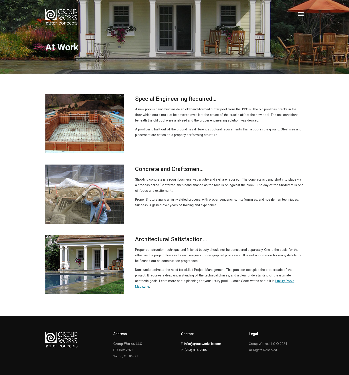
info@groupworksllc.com (202, 344)
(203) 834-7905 (196, 350)
